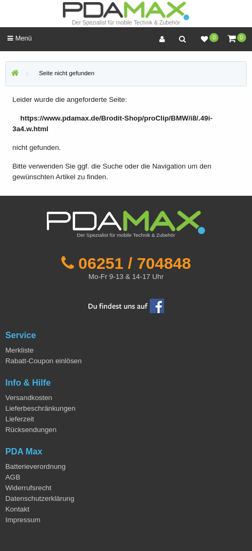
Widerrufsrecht (28, 488)
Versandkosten (28, 398)
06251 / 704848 (134, 263)
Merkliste (19, 350)
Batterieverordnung (35, 466)
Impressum (22, 520)
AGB (12, 477)
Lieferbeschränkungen (40, 408)
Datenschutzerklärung (39, 498)
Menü (19, 38)
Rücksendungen (30, 430)
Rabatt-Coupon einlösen (43, 361)
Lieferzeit (19, 419)
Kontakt (17, 509)
